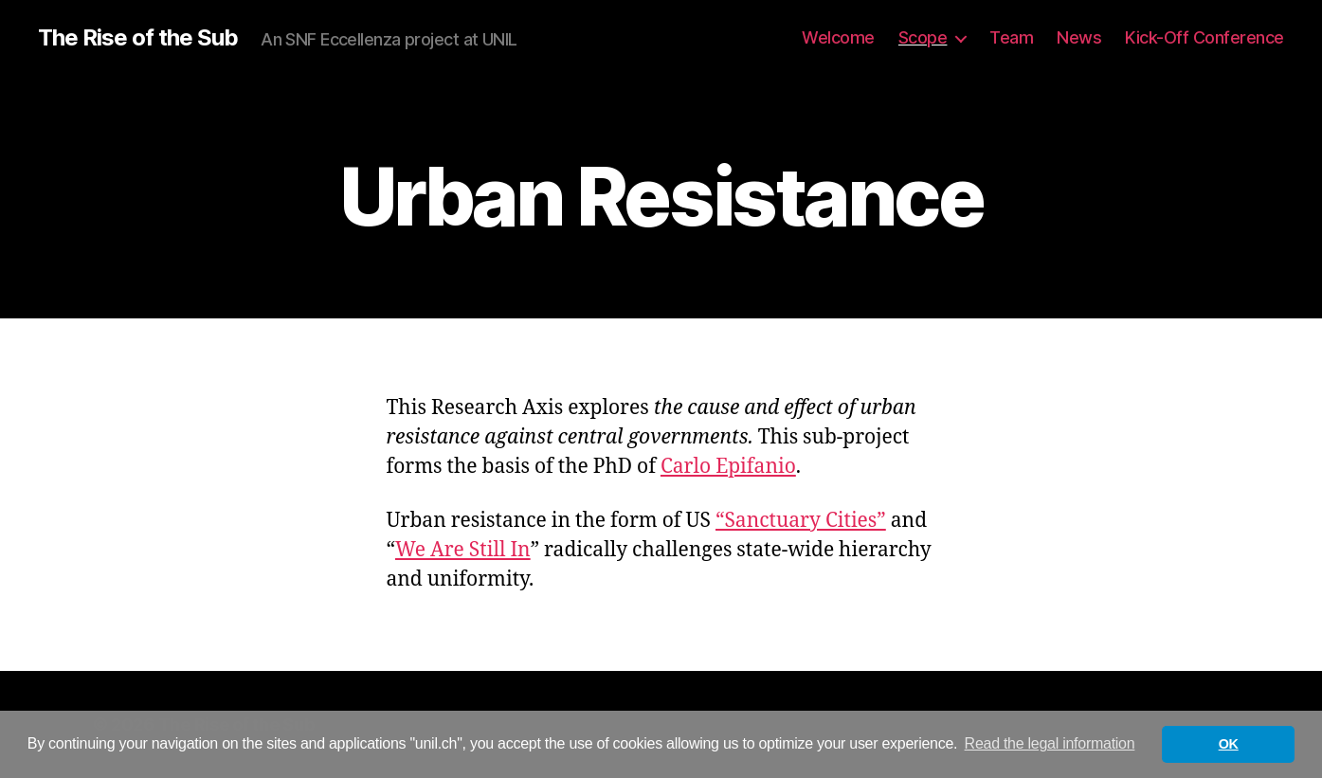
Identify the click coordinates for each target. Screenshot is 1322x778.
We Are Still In (463, 550)
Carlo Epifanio (728, 466)
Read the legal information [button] (1050, 743)
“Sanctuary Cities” (800, 521)
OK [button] (1229, 743)
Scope (923, 37)
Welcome (838, 37)
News (1079, 37)
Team (1011, 37)
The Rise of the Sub (138, 38)
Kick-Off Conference (1204, 37)
